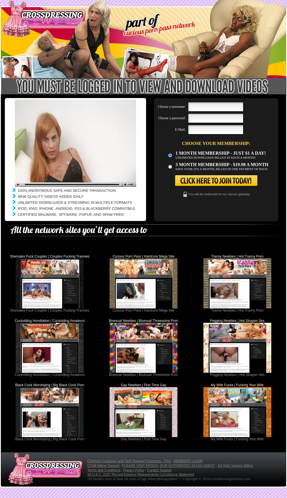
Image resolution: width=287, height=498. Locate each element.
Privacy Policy (133, 470)
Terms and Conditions (103, 470)
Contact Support (159, 470)
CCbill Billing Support (103, 466)
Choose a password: (172, 118)
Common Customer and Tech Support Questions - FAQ (129, 461)
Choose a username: (172, 107)
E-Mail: (180, 130)
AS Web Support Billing (235, 466)
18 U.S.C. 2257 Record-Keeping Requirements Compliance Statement (140, 475)
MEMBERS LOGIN (187, 461)
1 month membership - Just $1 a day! (220, 153)
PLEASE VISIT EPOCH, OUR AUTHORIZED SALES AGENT (168, 466)
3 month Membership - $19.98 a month (221, 164)
